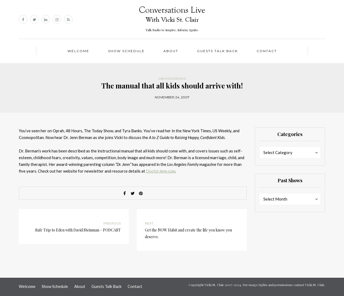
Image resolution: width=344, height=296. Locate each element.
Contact (267, 51)
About (170, 51)
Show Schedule (126, 51)
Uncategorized (172, 78)
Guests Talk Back (217, 51)
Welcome (78, 51)
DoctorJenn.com (160, 171)
